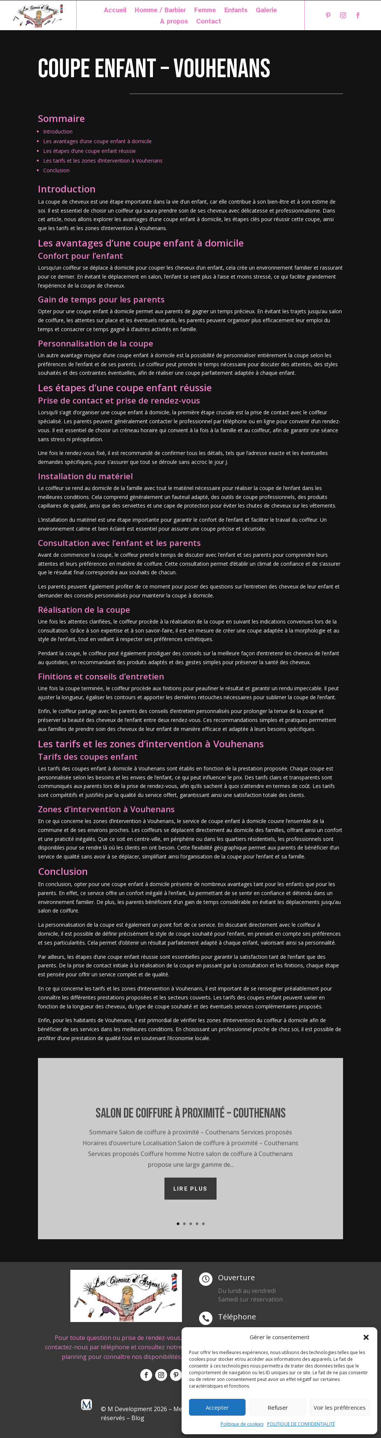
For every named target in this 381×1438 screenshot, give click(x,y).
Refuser (278, 1407)
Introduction (58, 131)
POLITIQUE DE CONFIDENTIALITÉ (301, 1424)
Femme (205, 10)
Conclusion (56, 170)
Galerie (266, 10)
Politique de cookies (242, 1424)
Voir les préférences (340, 1407)
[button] (366, 1337)
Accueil (115, 10)
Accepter (217, 1407)
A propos (174, 21)
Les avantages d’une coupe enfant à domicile (97, 141)
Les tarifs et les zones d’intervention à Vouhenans (103, 160)
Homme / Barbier (160, 10)
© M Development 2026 (135, 1409)
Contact (208, 21)
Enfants (235, 10)
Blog (137, 1418)
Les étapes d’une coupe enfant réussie (89, 150)
